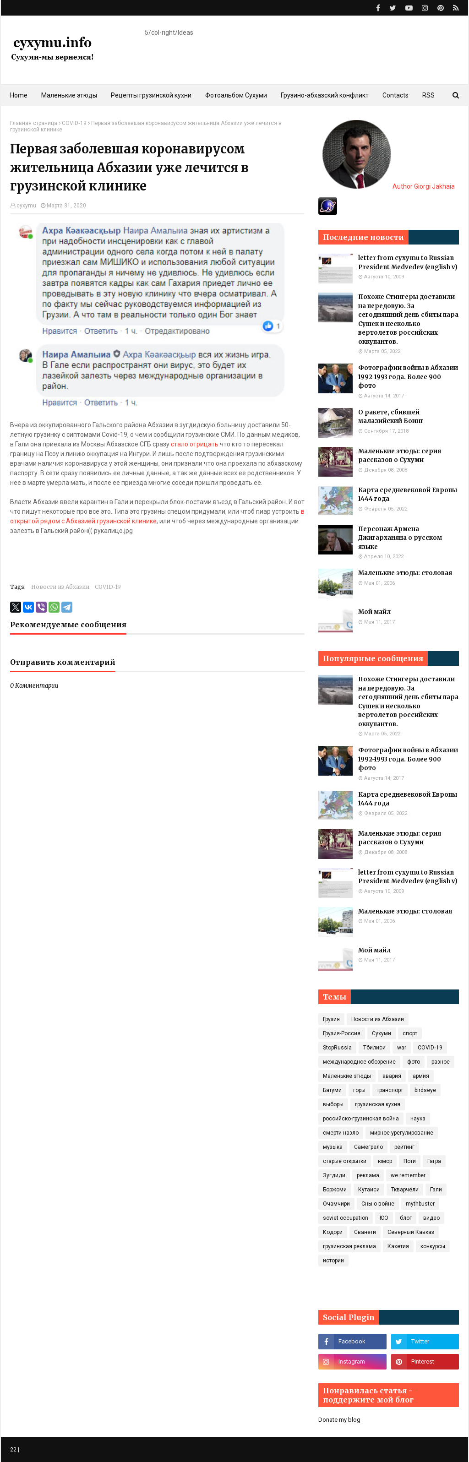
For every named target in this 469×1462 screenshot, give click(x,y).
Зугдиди (334, 1175)
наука (417, 1118)
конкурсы (432, 1246)
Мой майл (374, 612)
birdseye (425, 1090)
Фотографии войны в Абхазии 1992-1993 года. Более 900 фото (408, 377)
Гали (436, 1189)
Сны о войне (377, 1204)
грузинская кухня (377, 1104)
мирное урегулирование (401, 1133)
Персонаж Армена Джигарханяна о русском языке (400, 538)
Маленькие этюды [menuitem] (69, 95)
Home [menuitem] (18, 95)
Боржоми (335, 1189)
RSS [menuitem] (428, 95)
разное (440, 1062)
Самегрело (368, 1147)
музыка (333, 1147)
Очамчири (336, 1204)
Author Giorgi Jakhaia (388, 186)
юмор (385, 1161)
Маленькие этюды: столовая (405, 573)
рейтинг (404, 1147)
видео (431, 1218)
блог (406, 1218)
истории (333, 1260)
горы (359, 1090)
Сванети (365, 1232)
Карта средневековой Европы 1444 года (407, 494)
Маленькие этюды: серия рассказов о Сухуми (399, 455)
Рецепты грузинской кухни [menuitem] (151, 95)
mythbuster (420, 1204)
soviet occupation (345, 1218)
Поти (410, 1161)
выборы (333, 1104)
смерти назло (341, 1133)
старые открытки (344, 1161)
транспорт (390, 1090)
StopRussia (337, 1047)
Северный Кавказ (410, 1232)
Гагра (434, 1161)
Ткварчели (405, 1189)
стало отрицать (194, 444)
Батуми (332, 1090)
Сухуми (381, 1033)
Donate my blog (339, 1419)
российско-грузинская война (361, 1118)
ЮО (384, 1218)
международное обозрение (359, 1062)
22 (13, 1449)
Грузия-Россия (341, 1033)
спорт (410, 1033)
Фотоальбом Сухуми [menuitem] (236, 95)
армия (421, 1076)
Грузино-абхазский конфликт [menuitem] (325, 95)
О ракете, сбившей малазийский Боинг (391, 416)
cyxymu (26, 205)
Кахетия (398, 1246)
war (401, 1047)
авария (391, 1076)
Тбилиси (374, 1047)
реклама (368, 1175)
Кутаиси (369, 1189)
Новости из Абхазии (60, 586)
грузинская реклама (349, 1246)
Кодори (333, 1232)
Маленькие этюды (347, 1076)
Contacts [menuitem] (395, 95)
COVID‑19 (74, 123)
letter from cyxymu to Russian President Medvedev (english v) (408, 262)
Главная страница (33, 123)
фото (413, 1062)
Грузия (331, 1019)
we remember (408, 1175)
